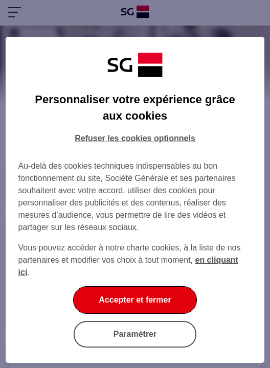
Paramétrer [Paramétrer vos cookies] (135, 334)
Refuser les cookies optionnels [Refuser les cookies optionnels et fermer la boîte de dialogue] (135, 138)
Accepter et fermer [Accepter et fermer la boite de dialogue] (135, 299)
